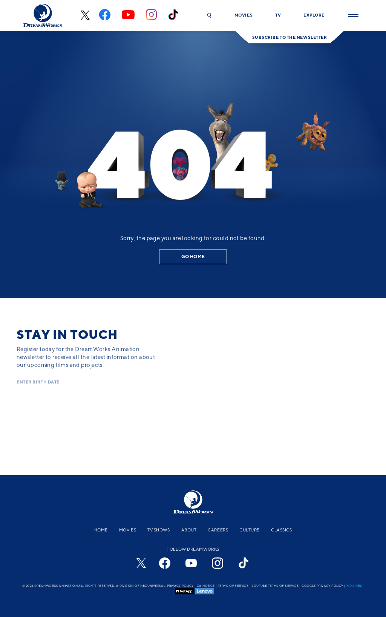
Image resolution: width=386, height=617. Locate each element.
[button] (209, 15)
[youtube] (128, 15)
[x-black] (84, 15)
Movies (127, 529)
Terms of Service (233, 586)
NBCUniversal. (153, 586)
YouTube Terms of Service (275, 586)
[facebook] (104, 15)
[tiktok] (173, 15)
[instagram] (151, 15)
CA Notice (206, 586)
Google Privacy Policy (322, 586)
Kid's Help (355, 586)
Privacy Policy (180, 586)
